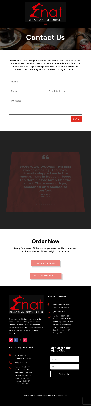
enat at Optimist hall (45, 279)
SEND (76, 118)
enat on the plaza (45, 266)
